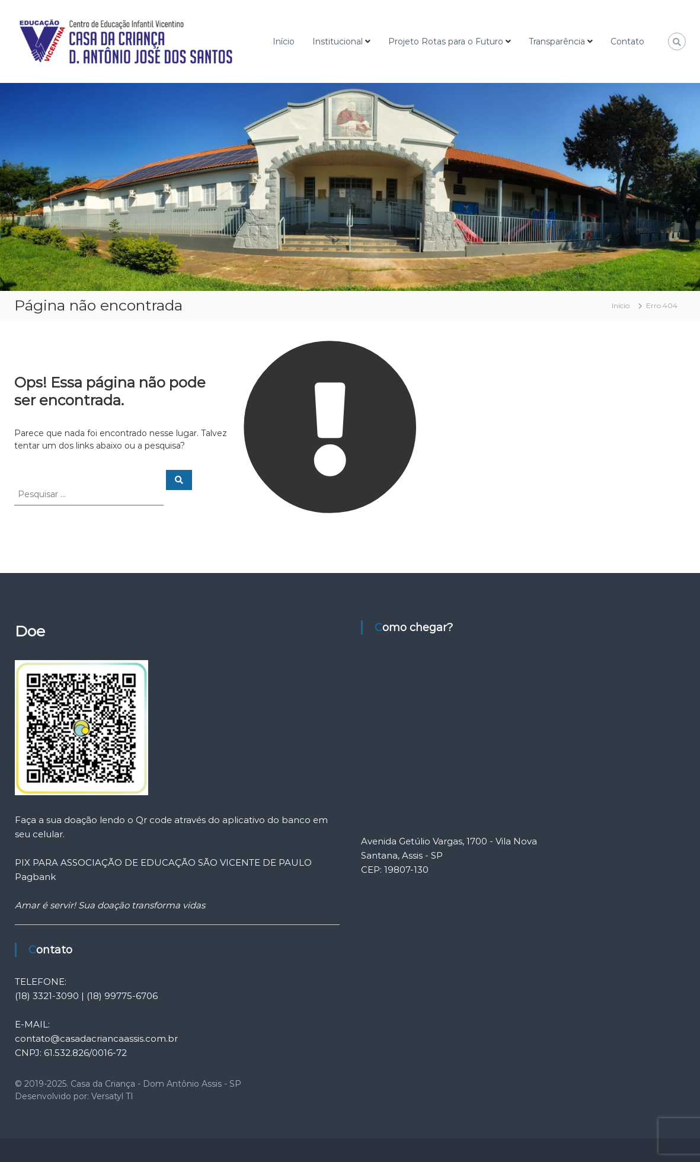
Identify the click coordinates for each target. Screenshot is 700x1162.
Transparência (557, 41)
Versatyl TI (112, 1096)
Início (284, 41)
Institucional (337, 41)
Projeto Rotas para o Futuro (445, 41)
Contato (627, 41)
